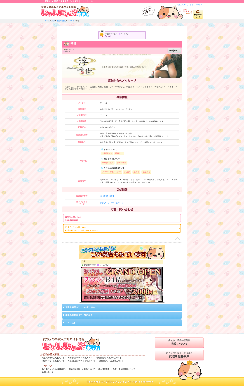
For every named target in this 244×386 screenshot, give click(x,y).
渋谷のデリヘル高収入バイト (82, 358)
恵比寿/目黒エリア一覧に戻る (78, 315)
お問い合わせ (47, 372)
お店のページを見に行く (112, 203)
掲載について (182, 5)
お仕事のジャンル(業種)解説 (54, 369)
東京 (53, 21)
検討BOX (175, 50)
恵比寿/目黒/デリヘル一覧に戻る (80, 307)
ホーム (47, 21)
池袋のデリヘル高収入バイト (54, 361)
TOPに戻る (70, 323)
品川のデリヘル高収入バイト (111, 361)
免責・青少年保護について (124, 369)
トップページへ (196, 5)
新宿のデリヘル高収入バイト (109, 358)
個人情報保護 (103, 369)
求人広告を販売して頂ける (179, 355)
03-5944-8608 (107, 196)
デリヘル (71, 21)
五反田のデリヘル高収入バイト (83, 361)
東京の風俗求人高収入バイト (54, 358)
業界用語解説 (74, 369)
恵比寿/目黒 (61, 21)
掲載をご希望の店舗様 (179, 342)
